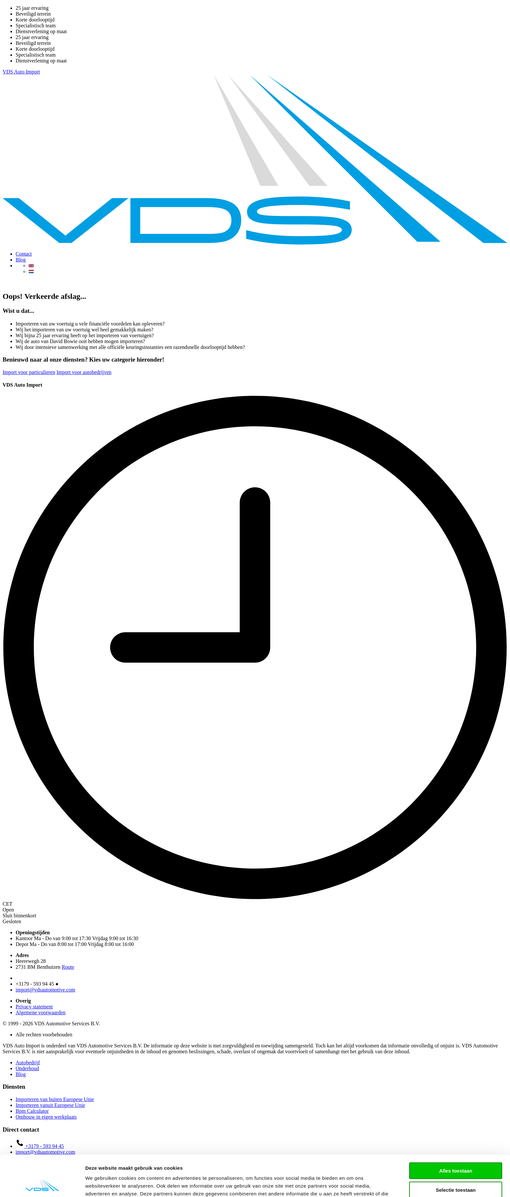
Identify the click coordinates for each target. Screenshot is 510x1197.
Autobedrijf (28, 1062)
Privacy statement (34, 1006)
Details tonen (351, 1184)
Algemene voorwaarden (40, 1012)
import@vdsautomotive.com (45, 989)
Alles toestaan (455, 1132)
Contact (24, 254)
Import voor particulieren (29, 372)
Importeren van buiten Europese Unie (55, 1099)
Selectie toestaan (456, 1151)
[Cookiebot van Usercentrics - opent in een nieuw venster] (42, 1184)
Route (68, 967)
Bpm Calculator (32, 1111)
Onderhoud (27, 1068)
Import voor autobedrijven (84, 372)
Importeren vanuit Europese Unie (50, 1105)
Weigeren (455, 1170)
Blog (21, 259)
